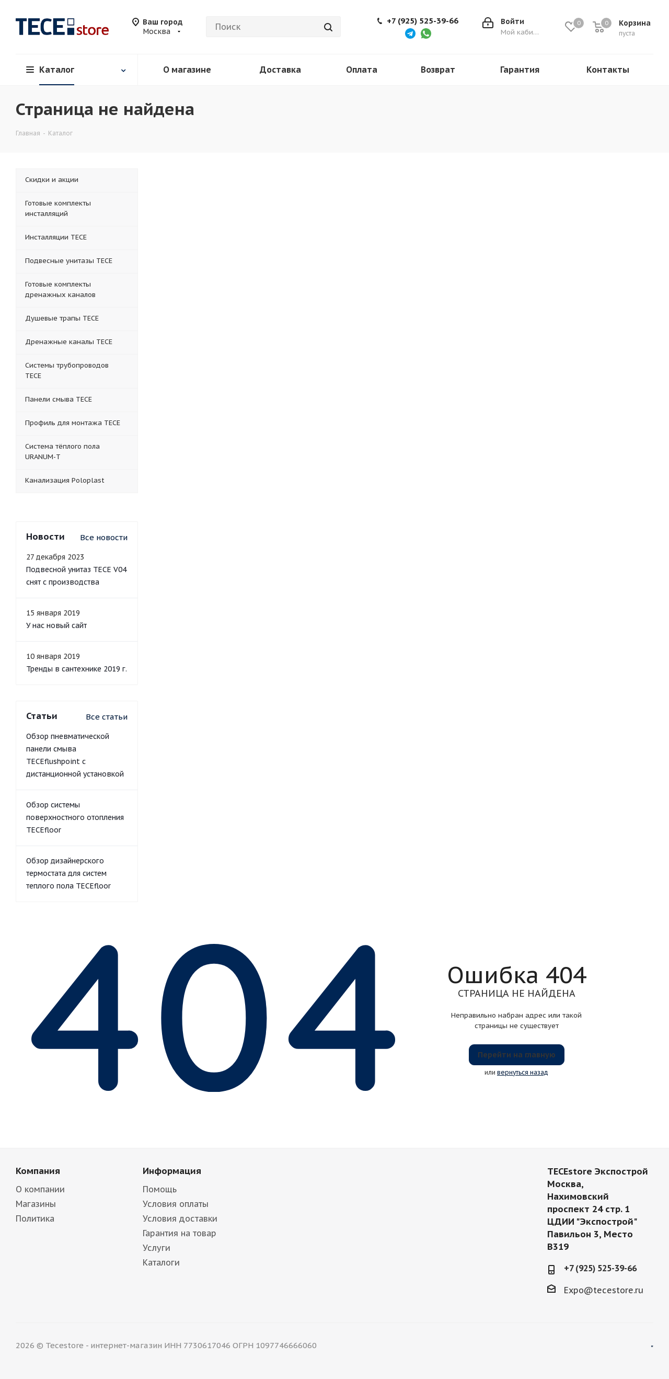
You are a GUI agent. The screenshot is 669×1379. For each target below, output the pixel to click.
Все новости (104, 537)
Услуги (156, 1248)
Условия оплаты (176, 1204)
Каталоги (161, 1262)
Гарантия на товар (179, 1233)
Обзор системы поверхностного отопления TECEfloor (75, 817)
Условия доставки (180, 1218)
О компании (40, 1189)
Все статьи (107, 717)
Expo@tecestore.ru (603, 1290)
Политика (35, 1218)
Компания (38, 1171)
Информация (172, 1171)
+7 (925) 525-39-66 (422, 21)
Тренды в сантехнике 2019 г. (76, 669)
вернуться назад (522, 1072)
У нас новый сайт (56, 625)
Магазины (36, 1204)
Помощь (160, 1189)
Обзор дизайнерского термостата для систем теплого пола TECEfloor (68, 873)
